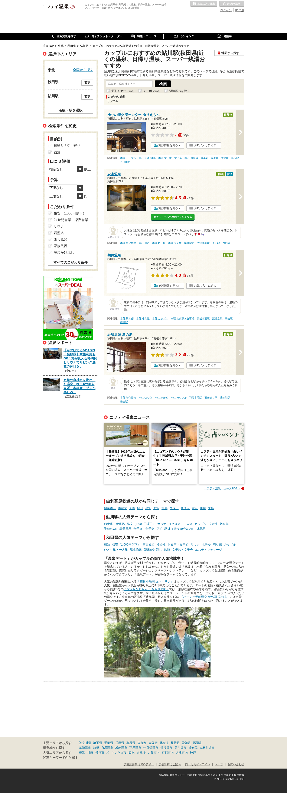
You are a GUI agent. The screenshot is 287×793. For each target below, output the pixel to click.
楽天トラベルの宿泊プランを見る (173, 217)
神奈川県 (85, 742)
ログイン (226, 10)
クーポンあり (152, 91)
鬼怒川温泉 (207, 747)
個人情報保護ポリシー (172, 774)
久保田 (174, 508)
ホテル (206, 544)
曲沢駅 (225, 158)
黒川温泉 (180, 747)
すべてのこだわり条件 (70, 262)
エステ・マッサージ (208, 549)
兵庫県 (119, 742)
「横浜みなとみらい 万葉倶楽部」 (146, 589)
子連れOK (110, 528)
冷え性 (213, 524)
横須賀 (99, 752)
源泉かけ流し (153, 549)
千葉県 (108, 742)
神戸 (193, 752)
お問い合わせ (236, 764)
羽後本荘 (110, 508)
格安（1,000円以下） (141, 524)
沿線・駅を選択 (70, 110)
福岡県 (197, 742)
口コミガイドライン (197, 764)
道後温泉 (166, 747)
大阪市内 (154, 752)
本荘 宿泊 (144, 242)
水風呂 (201, 528)
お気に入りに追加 (205, 145)
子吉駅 (216, 242)
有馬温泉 (107, 747)
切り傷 (224, 524)
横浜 (82, 752)
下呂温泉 (135, 747)
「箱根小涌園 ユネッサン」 (155, 581)
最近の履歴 (231, 4)
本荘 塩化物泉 (128, 242)
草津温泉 (85, 747)
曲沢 (156, 508)
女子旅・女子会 (143, 528)
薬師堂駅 (189, 242)
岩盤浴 (59, 233)
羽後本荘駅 (203, 242)
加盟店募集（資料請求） (139, 764)
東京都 (141, 742)
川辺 (203, 508)
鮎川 (140, 508)
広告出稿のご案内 (170, 764)
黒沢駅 (235, 158)
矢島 (211, 508)
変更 (87, 82)
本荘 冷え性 (175, 242)
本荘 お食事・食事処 (196, 158)
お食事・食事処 (114, 524)
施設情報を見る (168, 145)
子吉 (132, 508)
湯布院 (193, 747)
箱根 (96, 747)
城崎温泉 (121, 747)
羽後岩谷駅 (211, 397)
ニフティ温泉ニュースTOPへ (222, 488)
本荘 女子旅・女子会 (170, 158)
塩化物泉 (136, 549)
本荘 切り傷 (159, 242)
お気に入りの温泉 (203, 4)
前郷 (164, 508)
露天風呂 (125, 528)
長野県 (175, 742)
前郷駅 (215, 158)
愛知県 (186, 742)
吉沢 (195, 508)
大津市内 (182, 752)
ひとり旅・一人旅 (180, 524)
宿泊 (159, 528)
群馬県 (130, 742)
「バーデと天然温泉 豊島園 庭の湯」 (205, 597)
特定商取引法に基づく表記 (202, 774)
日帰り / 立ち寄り (67, 145)
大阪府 (153, 742)
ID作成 (239, 10)
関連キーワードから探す (60, 757)
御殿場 (141, 752)
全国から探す (83, 70)
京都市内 (168, 752)
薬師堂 (122, 508)
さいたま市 (118, 752)
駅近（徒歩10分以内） (179, 528)
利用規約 (226, 774)
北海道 (164, 742)
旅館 (167, 549)
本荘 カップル (128, 158)
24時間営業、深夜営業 (71, 220)
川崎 (90, 752)
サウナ (161, 524)
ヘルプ (219, 764)
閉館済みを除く (179, 91)
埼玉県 (97, 742)
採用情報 (239, 774)
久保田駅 (125, 161)
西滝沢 (185, 508)
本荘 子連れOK (147, 158)
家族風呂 (60, 246)
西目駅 (226, 242)
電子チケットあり (123, 91)
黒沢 (148, 508)
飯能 (131, 752)
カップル (200, 524)
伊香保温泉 (150, 747)
